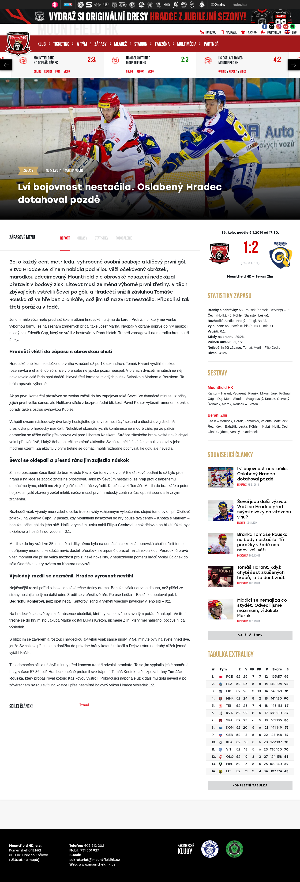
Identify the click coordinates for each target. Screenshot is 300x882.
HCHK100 (208, 33)
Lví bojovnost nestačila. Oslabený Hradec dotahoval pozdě (262, 474)
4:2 (277, 60)
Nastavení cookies (206, 874)
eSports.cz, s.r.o (173, 874)
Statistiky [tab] (101, 238)
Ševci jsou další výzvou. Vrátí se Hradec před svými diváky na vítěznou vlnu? (264, 503)
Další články (250, 622)
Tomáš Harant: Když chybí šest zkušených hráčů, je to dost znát (261, 566)
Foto (57, 72)
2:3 (92, 60)
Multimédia (186, 44)
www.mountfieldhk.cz (97, 852)
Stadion (140, 44)
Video (67, 72)
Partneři (211, 44)
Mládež (120, 44)
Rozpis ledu (271, 33)
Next (294, 64)
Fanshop (248, 33)
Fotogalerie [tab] (124, 238)
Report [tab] (65, 238)
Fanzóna (162, 44)
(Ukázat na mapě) (24, 847)
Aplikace (228, 33)
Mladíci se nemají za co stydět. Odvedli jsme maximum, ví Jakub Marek (262, 595)
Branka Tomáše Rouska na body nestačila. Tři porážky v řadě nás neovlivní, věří (262, 536)
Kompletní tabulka (249, 772)
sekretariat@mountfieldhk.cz (94, 847)
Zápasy (100, 44)
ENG (290, 33)
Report (48, 72)
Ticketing (61, 44)
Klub (42, 44)
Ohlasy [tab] (82, 238)
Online (37, 72)
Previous (6, 64)
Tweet (84, 705)
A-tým (82, 44)
